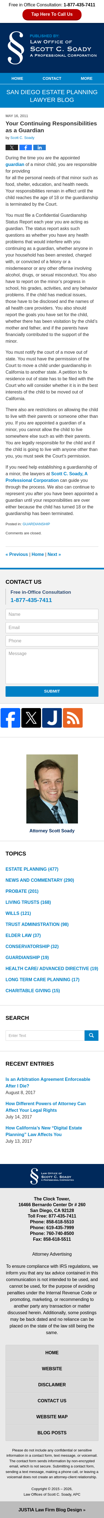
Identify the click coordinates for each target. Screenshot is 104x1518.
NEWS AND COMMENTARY (40, 880)
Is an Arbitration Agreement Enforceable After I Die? (48, 1082)
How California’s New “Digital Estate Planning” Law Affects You (44, 1131)
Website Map (52, 1416)
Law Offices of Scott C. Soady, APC (52, 1494)
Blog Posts (52, 1432)
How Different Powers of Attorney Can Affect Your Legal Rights (46, 1107)
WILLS (18, 913)
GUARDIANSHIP (36, 524)
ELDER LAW (23, 935)
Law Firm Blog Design (50, 1510)
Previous (17, 554)
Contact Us (52, 1400)
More (87, 78)
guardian (15, 164)
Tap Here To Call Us (52, 14)
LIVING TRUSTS (28, 902)
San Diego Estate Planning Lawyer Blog (52, 47)
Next (54, 554)
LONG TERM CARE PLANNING (43, 979)
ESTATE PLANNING (32, 869)
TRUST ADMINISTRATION (37, 924)
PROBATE (22, 891)
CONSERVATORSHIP (32, 946)
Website (52, 1368)
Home (17, 78)
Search (91, 1035)
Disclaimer (52, 1384)
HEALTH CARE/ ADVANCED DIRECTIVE (52, 968)
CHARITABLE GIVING (33, 990)
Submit (52, 691)
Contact (52, 78)
